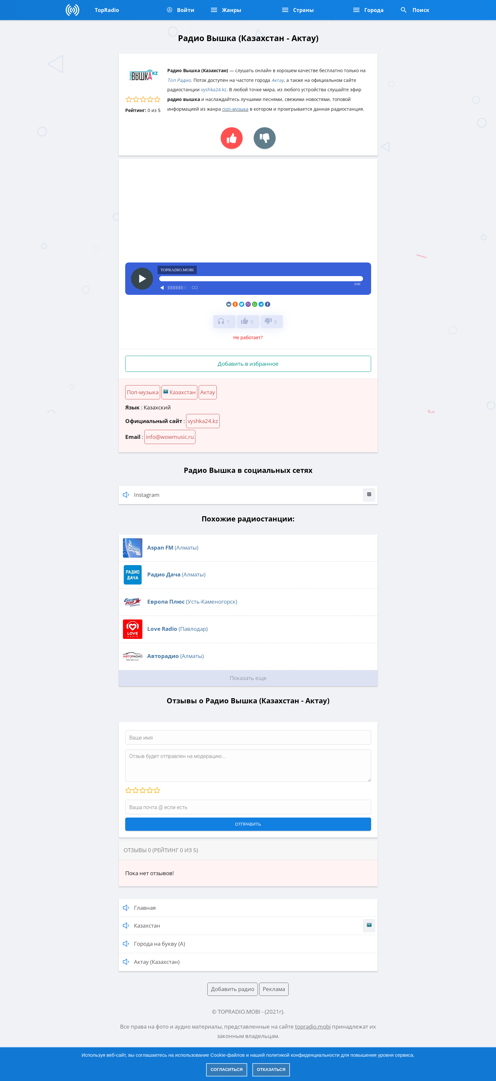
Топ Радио (179, 80)
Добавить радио (232, 989)
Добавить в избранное (248, 363)
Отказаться (271, 1069)
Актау (277, 80)
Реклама (274, 989)
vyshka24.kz (213, 89)
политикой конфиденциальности (303, 1055)
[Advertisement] (248, 214)
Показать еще (248, 678)
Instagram (249, 495)
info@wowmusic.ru (170, 436)
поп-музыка (235, 109)
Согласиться (227, 1069)
